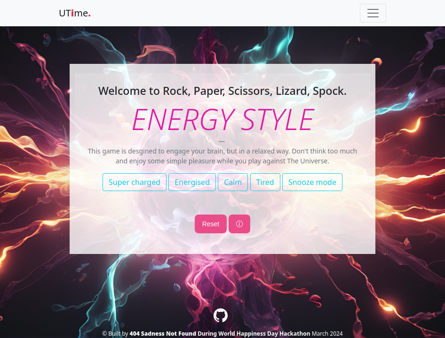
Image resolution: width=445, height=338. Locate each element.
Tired (265, 182)
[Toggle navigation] (373, 13)
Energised (192, 182)
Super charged (134, 182)
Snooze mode (312, 182)
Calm (233, 182)
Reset (211, 224)
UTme (75, 13)
